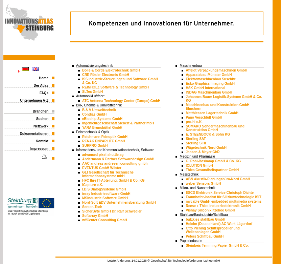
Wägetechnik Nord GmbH (206, 147)
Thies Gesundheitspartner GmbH (212, 170)
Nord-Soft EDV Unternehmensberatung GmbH (119, 202)
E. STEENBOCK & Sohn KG (208, 134)
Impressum (39, 148)
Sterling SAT (196, 139)
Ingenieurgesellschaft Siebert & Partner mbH (118, 123)
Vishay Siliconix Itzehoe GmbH (210, 210)
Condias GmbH (94, 114)
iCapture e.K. (92, 185)
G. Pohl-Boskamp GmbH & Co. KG (213, 161)
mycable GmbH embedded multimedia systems (223, 201)
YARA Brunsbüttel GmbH (102, 127)
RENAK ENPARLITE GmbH (103, 141)
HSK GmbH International (205, 88)
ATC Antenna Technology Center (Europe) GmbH (121, 101)
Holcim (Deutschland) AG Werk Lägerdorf (219, 224)
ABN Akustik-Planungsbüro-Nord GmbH (218, 179)
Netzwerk (40, 126)
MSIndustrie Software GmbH (105, 198)
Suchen (42, 119)
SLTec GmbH (92, 92)
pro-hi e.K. (194, 122)
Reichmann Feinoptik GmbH (104, 137)
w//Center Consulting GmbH (104, 220)
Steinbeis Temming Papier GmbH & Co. (217, 245)
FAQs (44, 93)
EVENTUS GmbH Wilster (101, 168)
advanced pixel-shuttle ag (102, 155)
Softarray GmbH (95, 216)
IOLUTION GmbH (199, 165)
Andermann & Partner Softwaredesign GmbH (118, 159)
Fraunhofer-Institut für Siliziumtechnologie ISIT (223, 197)
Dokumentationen (34, 134)
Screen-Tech (92, 207)
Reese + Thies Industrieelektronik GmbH (218, 206)
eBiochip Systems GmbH (102, 119)
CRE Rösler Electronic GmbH (105, 75)
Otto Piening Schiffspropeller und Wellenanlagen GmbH (212, 230)
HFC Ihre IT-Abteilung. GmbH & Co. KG (113, 180)
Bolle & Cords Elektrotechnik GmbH (111, 70)
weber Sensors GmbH (203, 183)
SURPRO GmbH (95, 145)
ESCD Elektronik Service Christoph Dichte (220, 193)
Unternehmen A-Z (34, 100)
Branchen (40, 111)
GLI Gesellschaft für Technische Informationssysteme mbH (108, 174)
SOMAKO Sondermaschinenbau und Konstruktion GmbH (215, 128)
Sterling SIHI (196, 143)
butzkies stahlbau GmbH (205, 219)
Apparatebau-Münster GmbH (209, 75)
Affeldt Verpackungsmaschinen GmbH (216, 70)
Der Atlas (40, 85)
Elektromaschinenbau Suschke (211, 79)
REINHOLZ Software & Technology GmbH (115, 87)
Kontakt (42, 141)
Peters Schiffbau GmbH (205, 236)
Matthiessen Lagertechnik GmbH (212, 113)
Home (43, 78)
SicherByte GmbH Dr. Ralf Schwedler (112, 211)
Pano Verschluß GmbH (204, 117)
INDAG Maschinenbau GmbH (209, 92)
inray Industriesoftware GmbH (106, 194)
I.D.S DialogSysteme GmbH (104, 189)
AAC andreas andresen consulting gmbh (114, 163)
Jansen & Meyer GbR (202, 152)
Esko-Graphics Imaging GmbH (210, 83)
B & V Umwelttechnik (99, 110)
